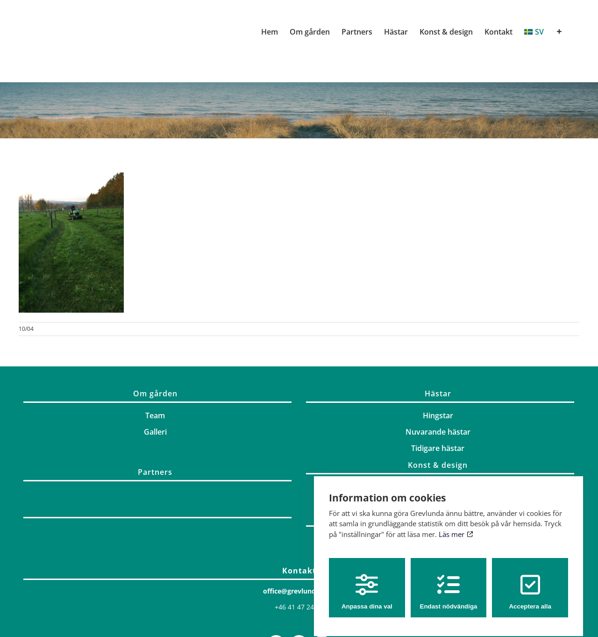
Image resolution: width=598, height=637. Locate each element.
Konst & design (438, 465)
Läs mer (456, 526)
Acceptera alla (530, 583)
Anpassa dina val (367, 583)
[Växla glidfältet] (559, 32)
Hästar (438, 393)
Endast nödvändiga (448, 583)
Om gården (155, 393)
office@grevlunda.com (299, 591)
